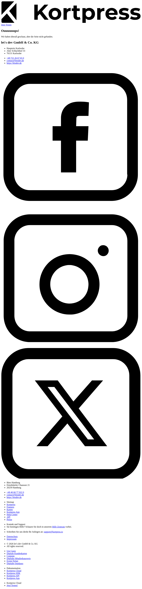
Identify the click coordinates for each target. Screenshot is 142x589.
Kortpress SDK (13, 573)
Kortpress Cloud (14, 571)
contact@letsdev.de (15, 60)
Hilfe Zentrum (58, 527)
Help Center (12, 514)
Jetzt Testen (6, 25)
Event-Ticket (12, 561)
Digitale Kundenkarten (17, 553)
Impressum (12, 539)
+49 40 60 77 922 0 (15, 492)
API (8, 517)
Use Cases (11, 551)
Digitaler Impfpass (15, 563)
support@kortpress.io (53, 532)
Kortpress (11, 504)
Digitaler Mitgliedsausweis (19, 558)
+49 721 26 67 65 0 (15, 58)
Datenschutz (12, 536)
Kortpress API (13, 576)
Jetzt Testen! (12, 585)
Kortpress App (13, 512)
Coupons (11, 556)
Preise (9, 519)
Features (10, 507)
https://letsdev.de (14, 63)
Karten (10, 509)
